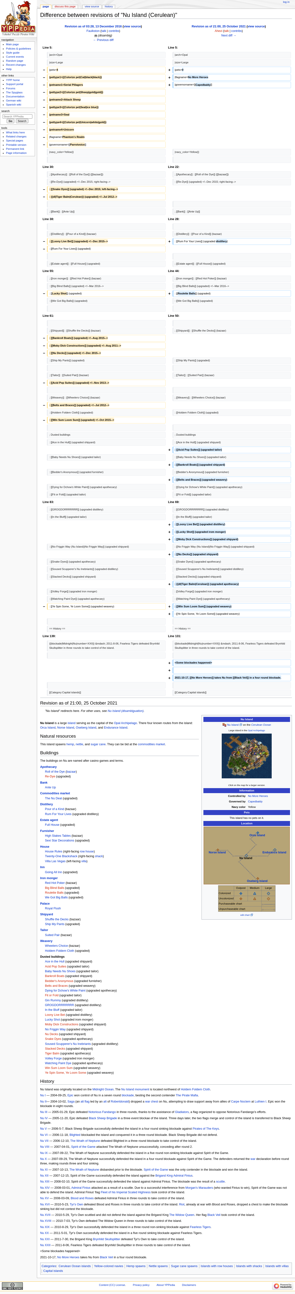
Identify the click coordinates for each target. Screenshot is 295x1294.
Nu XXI (45, 1239)
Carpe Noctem (241, 1101)
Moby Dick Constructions (61, 1024)
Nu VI (44, 1135)
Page (46, 6)
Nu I (43, 1095)
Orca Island (257, 835)
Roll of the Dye (55, 771)
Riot (182, 1204)
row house (87, 851)
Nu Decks (51, 1034)
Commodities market (55, 793)
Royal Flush (53, 908)
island (71, 723)
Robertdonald (120, 1101)
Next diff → (228, 35)
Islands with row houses (217, 1266)
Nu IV (44, 1118)
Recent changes (16, 64)
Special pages (14, 140)
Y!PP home (13, 80)
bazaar (71, 771)
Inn (42, 867)
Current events (15, 56)
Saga (71, 1101)
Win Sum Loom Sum (59, 1068)
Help (9, 69)
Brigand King (164, 1175)
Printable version (16, 144)
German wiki (13, 100)
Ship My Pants (54, 924)
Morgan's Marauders (199, 1187)
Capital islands (53, 1271)
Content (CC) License (112, 1285)
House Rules (53, 851)
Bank (44, 782)
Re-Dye (50, 776)
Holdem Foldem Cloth (59, 950)
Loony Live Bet (55, 1015)
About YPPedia (166, 1285)
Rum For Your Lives (58, 814)
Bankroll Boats (54, 976)
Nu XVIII (45, 1221)
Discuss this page (65, 6)
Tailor (44, 930)
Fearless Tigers (200, 1227)
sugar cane (98, 744)
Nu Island (233, 724)
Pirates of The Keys (206, 1128)
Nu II (43, 1101)
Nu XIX (45, 1227)
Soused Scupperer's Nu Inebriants (68, 1044)
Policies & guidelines (18, 48)
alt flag (85, 1101)
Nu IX (44, 1153)
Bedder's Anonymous (59, 981)
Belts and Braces (56, 985)
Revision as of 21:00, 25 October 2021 (219, 26)
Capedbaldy (255, 801)
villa (84, 861)
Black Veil (214, 1215)
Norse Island (217, 852)
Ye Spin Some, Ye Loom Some (65, 1072)
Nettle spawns (158, 1266)
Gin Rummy (53, 1000)
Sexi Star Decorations (59, 840)
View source (92, 6)
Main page (12, 44)
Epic (71, 1095)
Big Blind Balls (54, 888)
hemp (70, 744)
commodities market (151, 744)
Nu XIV (45, 1187)
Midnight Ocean (103, 1089)
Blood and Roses (82, 1198)
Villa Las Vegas (55, 861)
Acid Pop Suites (55, 966)
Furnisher (47, 831)
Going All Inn (53, 872)
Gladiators (182, 1112)
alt (105, 1101)
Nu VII (44, 1141)
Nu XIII (44, 1181)
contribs (113, 31)
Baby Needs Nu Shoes (60, 971)
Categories (49, 1266)
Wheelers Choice (56, 945)
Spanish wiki (13, 104)
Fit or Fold (52, 995)
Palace (45, 903)
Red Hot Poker (55, 883)
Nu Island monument (135, 1089)
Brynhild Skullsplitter (106, 1239)
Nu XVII (45, 1215)
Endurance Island (274, 852)
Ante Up (50, 787)
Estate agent (49, 820)
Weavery (46, 941)
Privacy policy (141, 1285)
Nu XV (44, 1198)
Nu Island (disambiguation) (126, 711)
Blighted (74, 1135)
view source (132, 26)
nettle (79, 744)
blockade (128, 1095)
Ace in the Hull (54, 961)
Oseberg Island (257, 881)
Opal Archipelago (256, 730)
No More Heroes (258, 796)
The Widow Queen (181, 1215)
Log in (286, 1)
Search (5, 111)
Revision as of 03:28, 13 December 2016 (93, 26)
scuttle (220, 1181)
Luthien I (260, 1101)
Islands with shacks (249, 1266)
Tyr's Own (76, 1204)
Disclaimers (189, 1285)
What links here (15, 132)
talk (103, 31)
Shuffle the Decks (57, 919)
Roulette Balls (54, 892)
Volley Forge (53, 1058)
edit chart (245, 915)
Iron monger (49, 878)
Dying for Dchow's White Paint (65, 990)
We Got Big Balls (56, 897)
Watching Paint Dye (58, 1063)
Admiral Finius (182, 1175)
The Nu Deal (53, 798)
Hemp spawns (135, 1266)
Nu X (43, 1159)
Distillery (46, 804)
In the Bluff (52, 1010)
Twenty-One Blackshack (61, 856)
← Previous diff (103, 40)
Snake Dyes (53, 1039)
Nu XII (44, 1175)
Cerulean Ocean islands (75, 1266)
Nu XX (44, 1233)
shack (99, 856)
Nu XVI (45, 1204)
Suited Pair (52, 935)
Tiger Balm (52, 1053)
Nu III (43, 1112)
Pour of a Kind (54, 809)
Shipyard (46, 914)
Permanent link (15, 148)
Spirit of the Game (83, 1146)
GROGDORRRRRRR (59, 1005)
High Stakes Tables (58, 835)
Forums (10, 88)
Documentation (15, 96)
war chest (151, 1101)
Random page (14, 60)
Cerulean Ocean (261, 724)
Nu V (43, 1128)
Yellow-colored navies (108, 1266)
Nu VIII (44, 1146)
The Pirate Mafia (187, 1095)
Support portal (14, 84)
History (109, 6)
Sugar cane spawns (184, 1266)
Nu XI (44, 1169)
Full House (52, 824)
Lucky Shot (52, 1019)
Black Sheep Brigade (103, 1118)
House (44, 846)
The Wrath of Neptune (85, 1141)
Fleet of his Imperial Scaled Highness (126, 1192)
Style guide (13, 52)
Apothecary (48, 767)
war (253, 1159)
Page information (16, 152)
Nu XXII (45, 1245)
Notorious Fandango (102, 1112)
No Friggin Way (55, 1029)
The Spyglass (14, 92)
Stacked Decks (55, 1048)
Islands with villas (277, 1266)
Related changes (16, 136)
